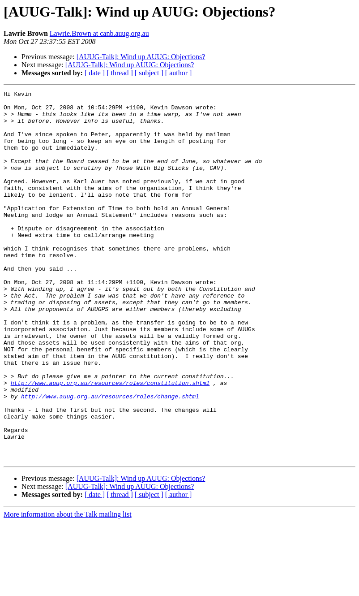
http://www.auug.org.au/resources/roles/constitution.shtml (110, 442)
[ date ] (95, 73)
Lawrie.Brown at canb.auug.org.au (99, 33)
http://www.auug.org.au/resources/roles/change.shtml (110, 458)
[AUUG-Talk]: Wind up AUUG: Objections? (141, 56)
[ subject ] (149, 73)
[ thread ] (120, 73)
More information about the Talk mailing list (68, 588)
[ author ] (178, 73)
